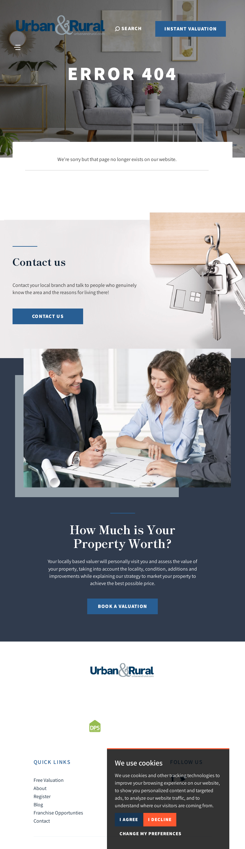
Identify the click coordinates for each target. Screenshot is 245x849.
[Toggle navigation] (17, 47)
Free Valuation (49, 780)
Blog (38, 804)
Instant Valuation (190, 29)
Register (42, 796)
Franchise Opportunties (58, 812)
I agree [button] (129, 819)
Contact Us (48, 316)
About (40, 788)
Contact (42, 821)
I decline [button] (160, 819)
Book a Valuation (122, 606)
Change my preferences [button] (150, 833)
